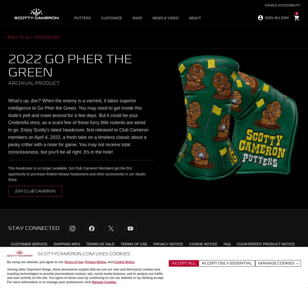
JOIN (285, 18)
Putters (82, 18)
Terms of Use (73, 262)
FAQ (227, 244)
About (195, 18)
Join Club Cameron (35, 191)
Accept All (184, 263)
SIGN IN (271, 18)
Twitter (111, 228)
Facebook (91, 228)
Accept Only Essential (227, 263)
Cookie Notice (124, 262)
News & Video (165, 18)
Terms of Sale (100, 244)
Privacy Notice (95, 262)
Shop (137, 18)
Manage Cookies (104, 282)
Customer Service (29, 244)
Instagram (72, 228)
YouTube (130, 228)
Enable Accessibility (282, 5)
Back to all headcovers (33, 37)
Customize (111, 18)
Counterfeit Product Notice (266, 244)
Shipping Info (67, 244)
